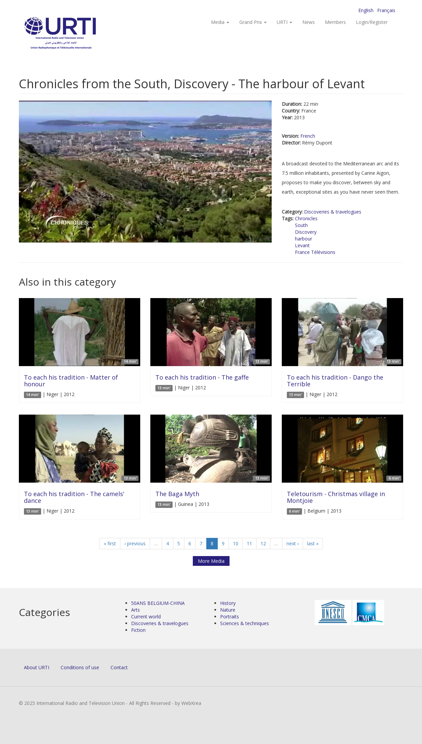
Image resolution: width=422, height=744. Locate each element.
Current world (146, 616)
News (308, 22)
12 (263, 543)
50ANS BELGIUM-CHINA (158, 603)
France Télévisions (315, 252)
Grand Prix (253, 22)
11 (249, 543)
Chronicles (306, 218)
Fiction (138, 630)
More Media (211, 561)
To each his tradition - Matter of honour (71, 380)
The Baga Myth (177, 494)
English (365, 10)
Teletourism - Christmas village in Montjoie (336, 497)
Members (335, 22)
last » (313, 543)
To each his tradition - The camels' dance (74, 497)
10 (235, 543)
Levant (302, 245)
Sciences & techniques (244, 623)
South (301, 225)
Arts (135, 610)
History (228, 603)
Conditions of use (80, 667)
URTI (284, 22)
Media (220, 22)
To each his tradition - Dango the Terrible (335, 380)
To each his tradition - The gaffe (202, 377)
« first (110, 543)
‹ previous (135, 543)
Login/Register (372, 22)
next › (293, 543)
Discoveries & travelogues (332, 211)
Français (386, 10)
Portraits (229, 616)
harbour (303, 238)
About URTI (36, 667)
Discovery (305, 232)
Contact (119, 667)
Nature (227, 610)
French (307, 136)
